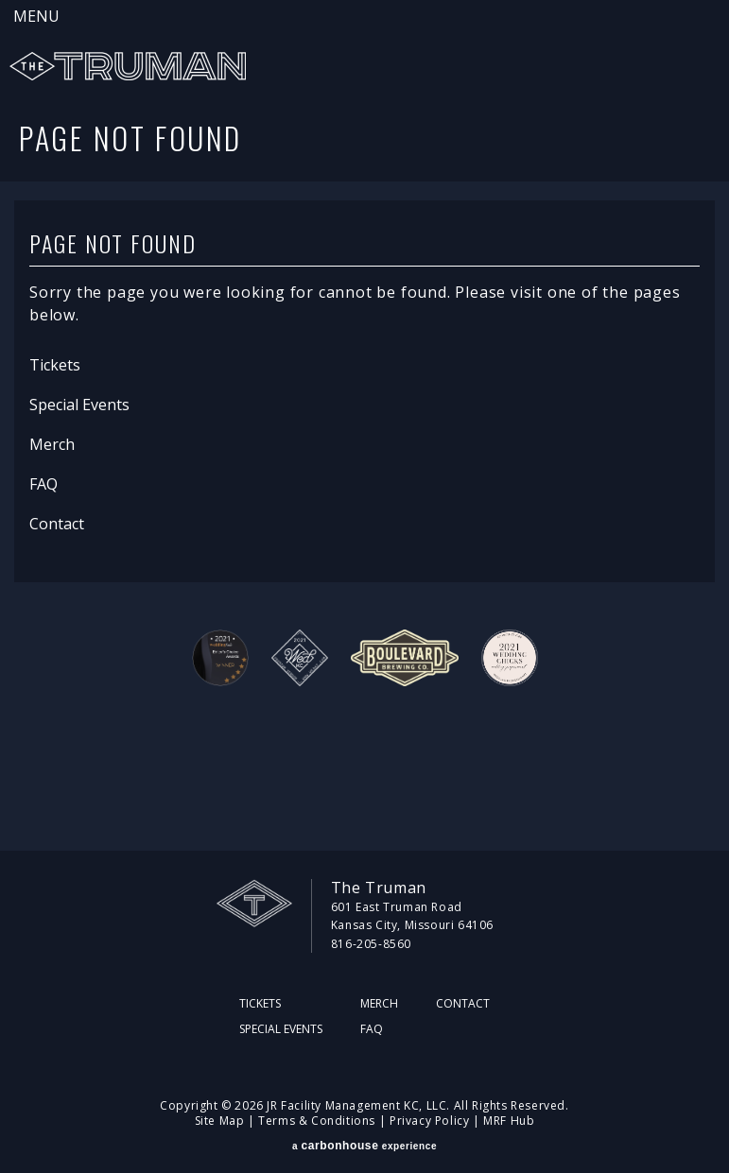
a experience (364, 1145)
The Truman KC (127, 66)
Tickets (54, 364)
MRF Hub (508, 1121)
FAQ (43, 484)
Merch (52, 444)
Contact (56, 523)
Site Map (220, 1121)
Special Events (79, 404)
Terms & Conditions (316, 1121)
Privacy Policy (429, 1121)
